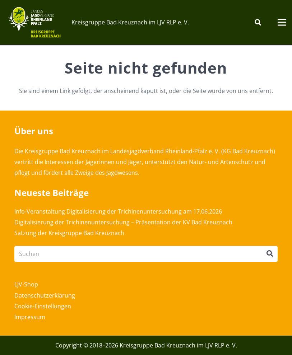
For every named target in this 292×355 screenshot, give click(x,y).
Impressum (29, 317)
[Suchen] (258, 22)
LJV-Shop (26, 284)
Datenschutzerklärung (44, 295)
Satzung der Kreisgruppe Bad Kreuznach (69, 233)
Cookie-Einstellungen (42, 306)
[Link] (34, 22)
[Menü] (282, 22)
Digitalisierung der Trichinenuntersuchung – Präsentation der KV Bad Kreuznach (123, 222)
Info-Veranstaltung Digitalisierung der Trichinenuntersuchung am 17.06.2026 (118, 211)
